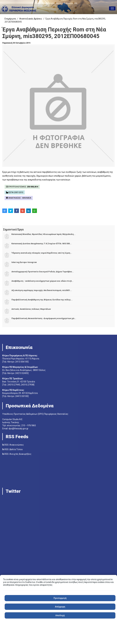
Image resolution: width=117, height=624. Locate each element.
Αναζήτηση (48, 3)
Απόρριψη (60, 606)
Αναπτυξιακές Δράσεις (30, 18)
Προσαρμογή (60, 598)
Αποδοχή (60, 615)
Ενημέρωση (10, 18)
